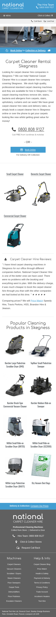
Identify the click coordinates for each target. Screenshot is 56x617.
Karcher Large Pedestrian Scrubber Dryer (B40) (15, 364)
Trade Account (42, 592)
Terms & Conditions (42, 583)
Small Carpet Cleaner (15, 174)
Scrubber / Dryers (14, 573)
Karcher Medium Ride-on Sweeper (41, 404)
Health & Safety (42, 573)
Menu (7, 16)
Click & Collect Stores (31, 542)
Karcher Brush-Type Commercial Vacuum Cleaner (15, 404)
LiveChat (50, 21)
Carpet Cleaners (14, 564)
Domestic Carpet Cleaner (41, 174)
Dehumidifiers (14, 592)
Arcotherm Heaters (42, 596)
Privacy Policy (42, 587)
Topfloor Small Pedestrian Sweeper (41, 364)
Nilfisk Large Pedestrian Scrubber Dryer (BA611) (15, 484)
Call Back (38, 21)
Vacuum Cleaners (14, 569)
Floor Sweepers (14, 583)
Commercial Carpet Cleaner (15, 216)
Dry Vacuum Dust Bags (41, 483)
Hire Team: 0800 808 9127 (28, 536)
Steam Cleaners (13, 578)
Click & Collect (45, 15)
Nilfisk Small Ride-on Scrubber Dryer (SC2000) (40, 444)
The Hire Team (45, 5)
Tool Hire (42, 601)
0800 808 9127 (45, 7)
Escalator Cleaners (14, 601)
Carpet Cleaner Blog (42, 564)
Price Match (37, 300)
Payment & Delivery (42, 578)
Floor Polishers (14, 596)
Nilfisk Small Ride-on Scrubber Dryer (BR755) (15, 444)
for (28, 50)
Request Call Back (31, 548)
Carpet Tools (14, 587)
